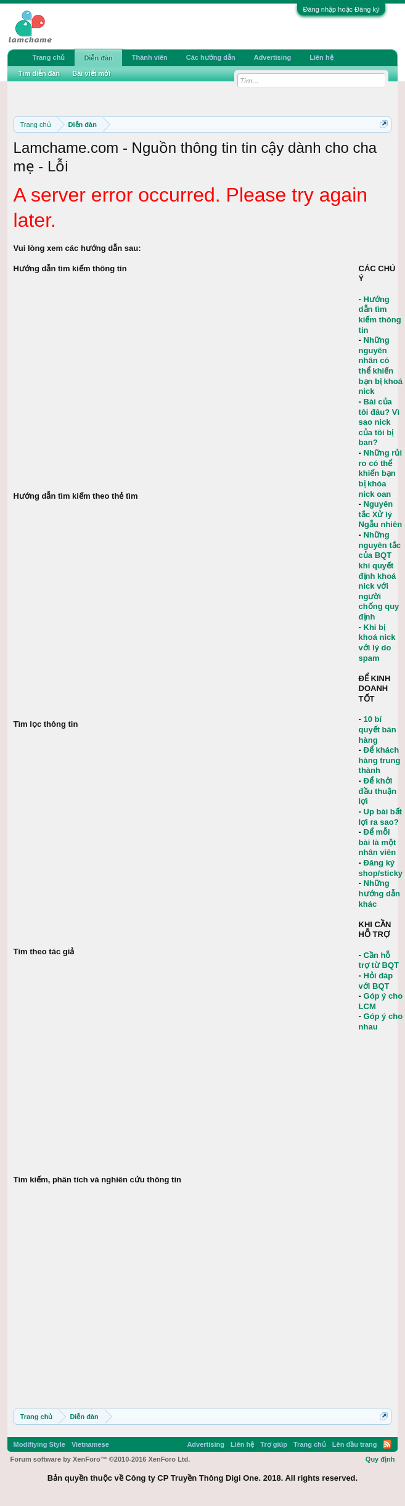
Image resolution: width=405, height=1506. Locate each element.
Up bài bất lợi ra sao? (381, 817)
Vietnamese (90, 1444)
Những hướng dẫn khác (379, 893)
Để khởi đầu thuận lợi (378, 791)
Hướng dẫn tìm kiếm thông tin (380, 315)
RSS (387, 1444)
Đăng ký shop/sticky (381, 868)
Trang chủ (49, 57)
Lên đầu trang (354, 1444)
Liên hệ (321, 57)
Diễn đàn (98, 58)
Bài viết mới (91, 73)
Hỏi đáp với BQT (376, 981)
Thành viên (150, 57)
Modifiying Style (39, 1444)
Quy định (380, 1459)
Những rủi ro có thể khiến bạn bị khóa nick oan (380, 473)
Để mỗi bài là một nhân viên (377, 842)
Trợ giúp (273, 1444)
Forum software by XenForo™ (100, 1459)
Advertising (273, 57)
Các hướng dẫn (210, 57)
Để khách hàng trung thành (380, 760)
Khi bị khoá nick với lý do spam (377, 643)
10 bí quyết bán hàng (377, 729)
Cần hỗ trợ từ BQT (379, 960)
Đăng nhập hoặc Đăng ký (341, 9)
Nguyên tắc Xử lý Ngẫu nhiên (381, 514)
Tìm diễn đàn (39, 73)
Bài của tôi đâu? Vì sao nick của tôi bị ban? (379, 422)
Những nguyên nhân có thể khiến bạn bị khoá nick (381, 365)
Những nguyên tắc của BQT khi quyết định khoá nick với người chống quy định (380, 575)
